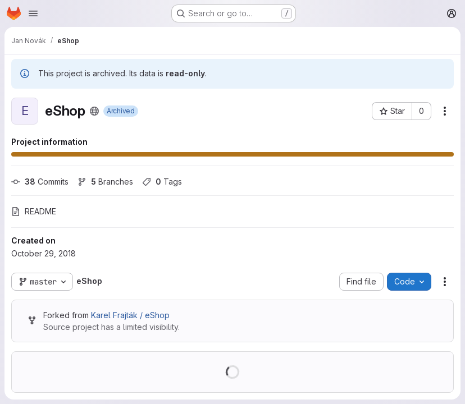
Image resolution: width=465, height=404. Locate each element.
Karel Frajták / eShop (130, 315)
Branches (105, 181)
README (33, 211)
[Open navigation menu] (33, 13)
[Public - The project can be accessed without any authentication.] (94, 111)
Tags (162, 181)
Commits (40, 181)
